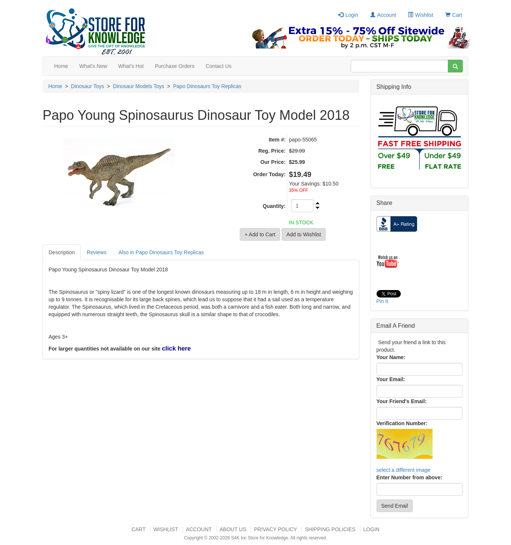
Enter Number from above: (410, 477)
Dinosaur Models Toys (138, 86)
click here (176, 348)
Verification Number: (402, 423)
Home (61, 66)
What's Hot (131, 66)
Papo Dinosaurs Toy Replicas (207, 86)
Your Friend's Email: (402, 401)
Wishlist (420, 15)
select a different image (404, 470)
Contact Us (218, 66)
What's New (93, 66)
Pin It (382, 301)
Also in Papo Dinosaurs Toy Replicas (161, 252)
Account (383, 15)
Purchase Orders (175, 66)
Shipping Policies (330, 529)
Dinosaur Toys (87, 86)
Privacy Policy (275, 529)
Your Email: (391, 379)
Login (348, 15)
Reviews (96, 252)
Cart (453, 15)
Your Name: (391, 357)
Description (62, 252)
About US (233, 529)
